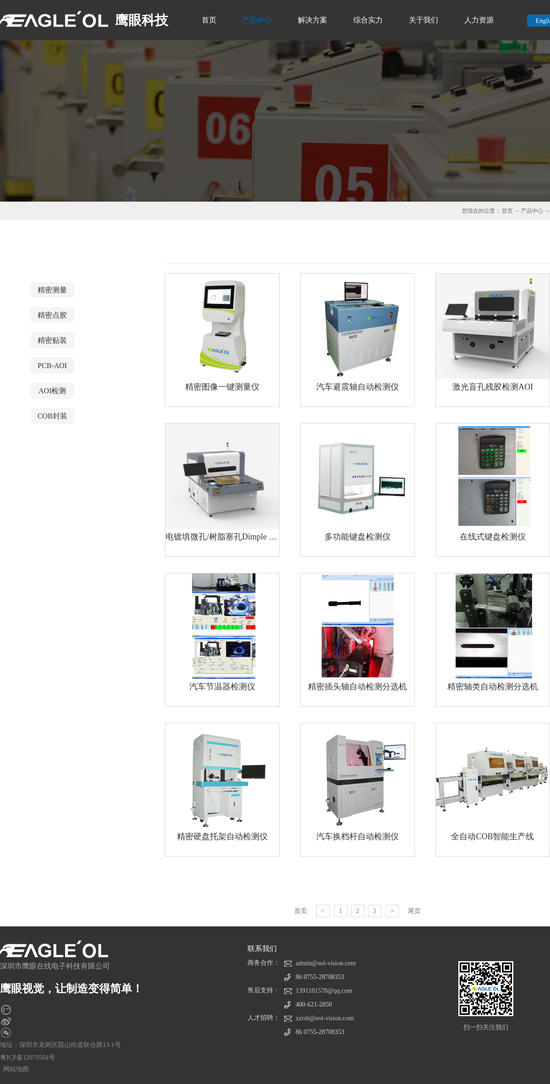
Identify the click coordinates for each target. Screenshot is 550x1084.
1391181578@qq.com (324, 990)
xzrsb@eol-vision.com (325, 1018)
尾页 (414, 911)
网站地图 (14, 1069)
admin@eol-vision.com (326, 963)
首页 (209, 20)
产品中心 (532, 211)
